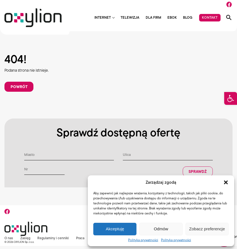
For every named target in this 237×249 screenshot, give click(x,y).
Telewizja (130, 18)
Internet (102, 18)
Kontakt (210, 17)
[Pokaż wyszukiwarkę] (229, 17)
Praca (82, 241)
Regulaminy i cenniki (54, 241)
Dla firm (153, 18)
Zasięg (26, 241)
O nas (9, 241)
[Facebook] (229, 4)
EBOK (172, 18)
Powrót (19, 88)
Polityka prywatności (143, 240)
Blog (187, 18)
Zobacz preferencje (207, 228)
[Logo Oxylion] (33, 17)
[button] (230, 98)
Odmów (161, 228)
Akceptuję (115, 228)
